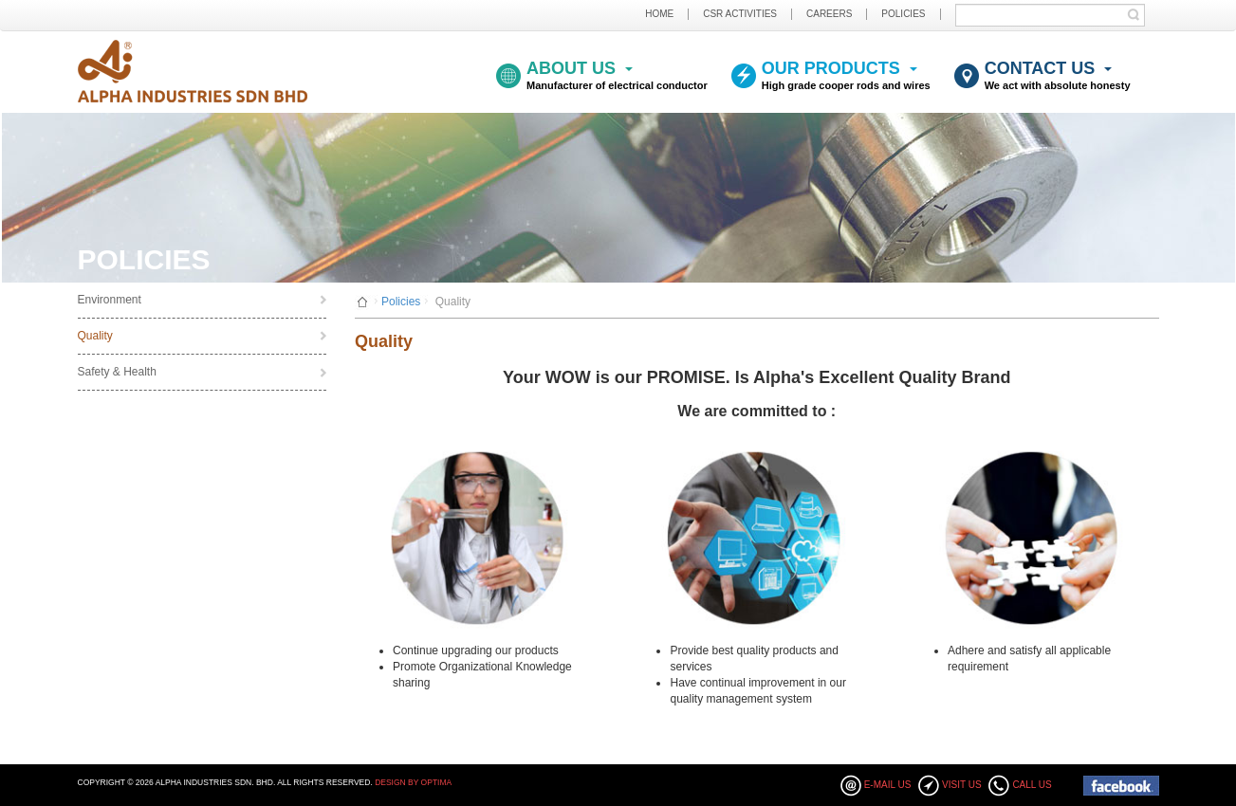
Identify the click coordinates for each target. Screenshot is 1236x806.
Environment (109, 299)
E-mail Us (888, 784)
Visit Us (962, 784)
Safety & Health (117, 371)
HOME (659, 14)
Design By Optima (413, 782)
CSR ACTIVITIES (740, 14)
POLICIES (903, 14)
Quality (95, 335)
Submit (1138, 15)
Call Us (1031, 784)
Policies (400, 301)
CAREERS (829, 14)
